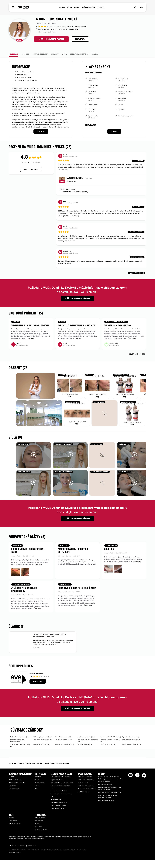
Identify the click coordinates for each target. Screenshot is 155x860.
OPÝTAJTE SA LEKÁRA (88, 7)
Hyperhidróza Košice (57, 773)
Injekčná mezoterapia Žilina (59, 784)
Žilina (36, 782)
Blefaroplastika (93, 73)
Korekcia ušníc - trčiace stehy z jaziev (27, 544)
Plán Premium (39, 814)
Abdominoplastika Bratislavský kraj (110, 731)
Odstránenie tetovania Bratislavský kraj (110, 734)
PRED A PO (101, 7)
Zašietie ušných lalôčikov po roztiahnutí (73, 544)
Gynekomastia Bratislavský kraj (131, 738)
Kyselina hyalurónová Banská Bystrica (62, 776)
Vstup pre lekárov (40, 811)
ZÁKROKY (62, 7)
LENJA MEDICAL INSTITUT (17, 776)
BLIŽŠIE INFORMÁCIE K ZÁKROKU (51, 39)
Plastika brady (93, 98)
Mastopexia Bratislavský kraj (41, 738)
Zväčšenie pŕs (123, 73)
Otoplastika (92, 85)
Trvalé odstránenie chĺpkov (86, 773)
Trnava (37, 779)
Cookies (43, 843)
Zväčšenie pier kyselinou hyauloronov (24, 583)
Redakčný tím (13, 814)
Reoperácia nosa (83, 776)
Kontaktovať (37, 675)
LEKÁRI (69, 7)
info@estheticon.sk (30, 839)
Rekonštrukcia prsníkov (85, 770)
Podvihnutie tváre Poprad (58, 799)
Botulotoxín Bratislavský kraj (63, 733)
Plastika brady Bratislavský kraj (64, 738)
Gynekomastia (93, 110)
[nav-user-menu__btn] (141, 7)
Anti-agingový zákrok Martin (59, 796)
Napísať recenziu (31, 163)
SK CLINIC (12, 770)
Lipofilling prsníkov (83, 785)
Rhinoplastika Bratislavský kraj (64, 731)
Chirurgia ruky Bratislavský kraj (131, 733)
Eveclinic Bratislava (36, 667)
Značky (37, 817)
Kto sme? (11, 811)
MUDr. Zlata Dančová (15, 773)
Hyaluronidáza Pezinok (57, 802)
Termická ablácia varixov (117, 319)
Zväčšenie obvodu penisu (85, 779)
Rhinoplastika (122, 79)
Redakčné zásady (82, 843)
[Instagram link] (130, 769)
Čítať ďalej (30, 332)
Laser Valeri (12, 779)
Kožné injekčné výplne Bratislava (61, 770)
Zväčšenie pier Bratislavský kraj (42, 733)
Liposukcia (91, 103)
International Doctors (41, 823)
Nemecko (33, 74)
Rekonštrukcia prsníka (125, 110)
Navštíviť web (21, 68)
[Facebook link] (137, 769)
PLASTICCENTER (14, 782)
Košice (37, 773)
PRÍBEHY (77, 7)
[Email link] (144, 769)
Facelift (120, 98)
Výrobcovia (38, 820)
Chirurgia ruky (93, 79)
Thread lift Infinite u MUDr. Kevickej (75, 185)
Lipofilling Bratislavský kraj (108, 738)
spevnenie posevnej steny (106, 794)
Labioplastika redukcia (105, 778)
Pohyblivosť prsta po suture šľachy (77, 581)
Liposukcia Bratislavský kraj (130, 731)
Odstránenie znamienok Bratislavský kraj (17, 734)
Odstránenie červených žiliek (86, 782)
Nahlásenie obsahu (14, 817)
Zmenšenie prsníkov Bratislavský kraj (20, 739)
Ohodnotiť (84, 26)
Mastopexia (122, 92)
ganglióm (109, 542)
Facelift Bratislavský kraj (85, 738)
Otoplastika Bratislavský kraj (86, 731)
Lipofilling (121, 103)
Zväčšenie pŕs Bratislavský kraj (42, 731)
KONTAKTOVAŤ (80, 39)
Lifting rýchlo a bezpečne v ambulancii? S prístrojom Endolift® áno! (49, 629)
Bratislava (38, 770)
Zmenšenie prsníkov (125, 85)
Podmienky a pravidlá (15, 846)
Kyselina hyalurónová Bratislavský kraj (88, 734)
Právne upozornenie (69, 843)
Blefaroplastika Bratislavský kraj (19, 731)
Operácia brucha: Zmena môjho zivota (109, 786)
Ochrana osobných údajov (17, 843)
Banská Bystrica (40, 776)
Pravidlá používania (33, 843)
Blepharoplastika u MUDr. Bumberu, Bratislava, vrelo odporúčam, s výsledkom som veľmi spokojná (110, 773)
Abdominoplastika (94, 92)
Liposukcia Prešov (56, 793)
